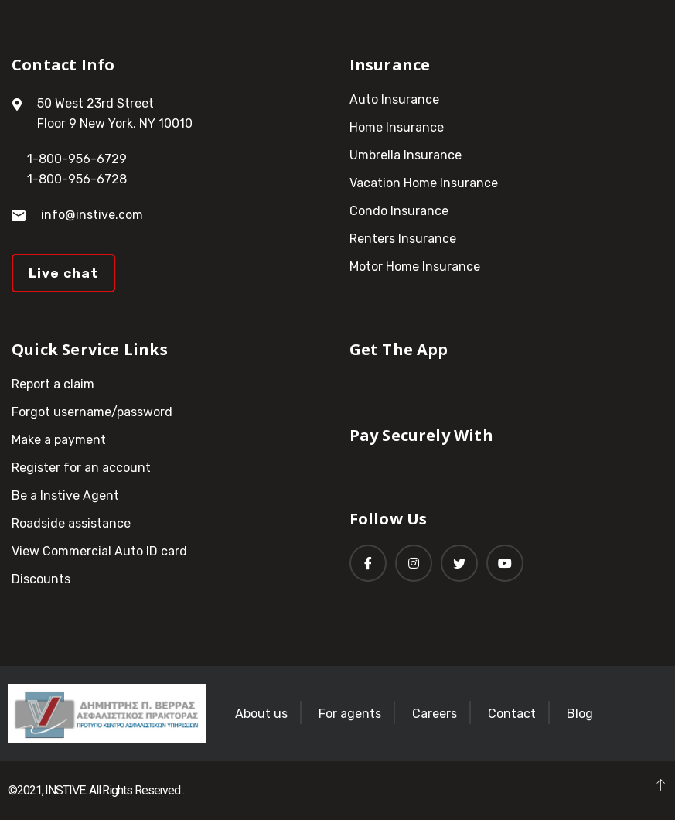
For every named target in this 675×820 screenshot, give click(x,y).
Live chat (63, 273)
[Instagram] (413, 563)
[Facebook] (368, 563)
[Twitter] (459, 563)
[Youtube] (504, 563)
